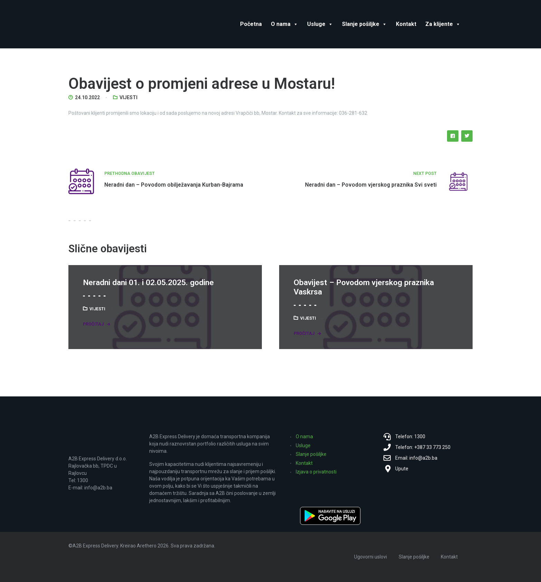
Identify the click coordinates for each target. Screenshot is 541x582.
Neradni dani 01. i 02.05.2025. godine (148, 282)
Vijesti (128, 97)
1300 (82, 480)
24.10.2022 (87, 97)
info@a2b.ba (98, 487)
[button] (294, 24)
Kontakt (406, 24)
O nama (284, 24)
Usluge (320, 24)
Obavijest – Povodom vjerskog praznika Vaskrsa (364, 287)
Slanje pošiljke (364, 24)
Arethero (146, 545)
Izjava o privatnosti (316, 472)
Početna (251, 24)
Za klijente (443, 24)
